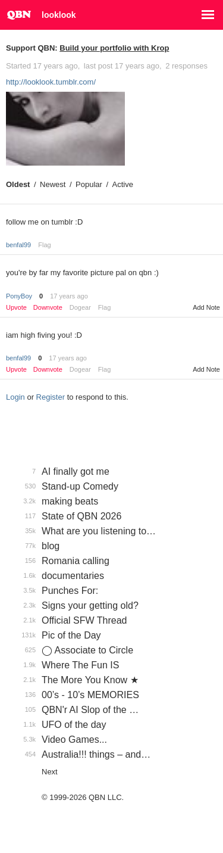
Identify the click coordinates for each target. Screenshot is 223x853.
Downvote (47, 307)
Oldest (18, 184)
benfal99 (18, 244)
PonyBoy (19, 296)
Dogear (80, 307)
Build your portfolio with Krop (114, 47)
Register (50, 397)
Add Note (206, 307)
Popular (89, 184)
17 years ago (69, 296)
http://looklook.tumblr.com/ (51, 81)
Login (15, 397)
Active (122, 184)
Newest (52, 184)
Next (50, 772)
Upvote (16, 307)
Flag (44, 244)
